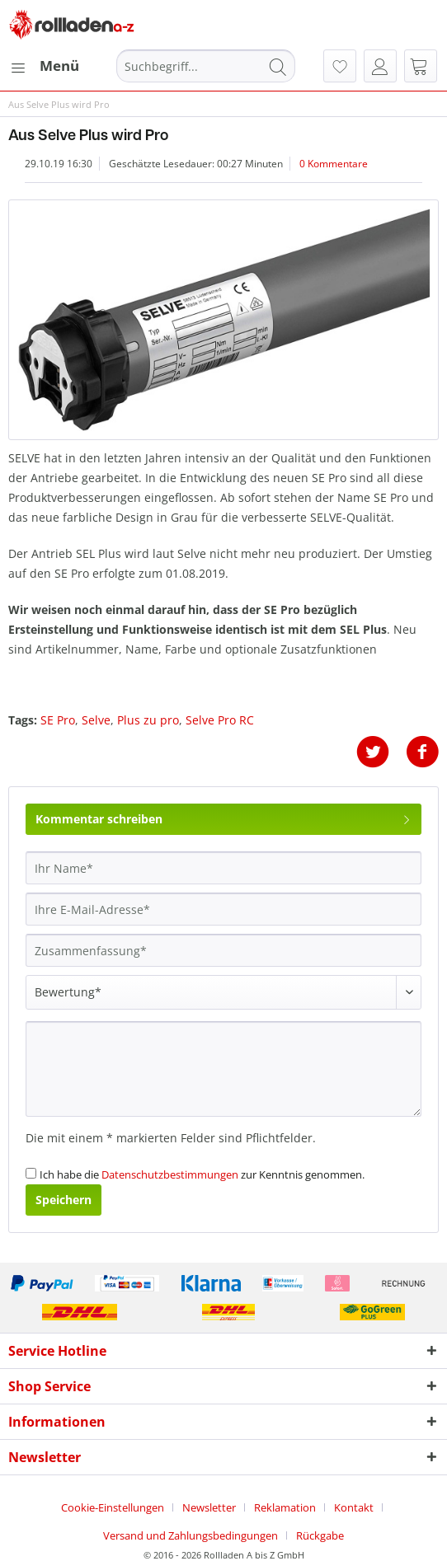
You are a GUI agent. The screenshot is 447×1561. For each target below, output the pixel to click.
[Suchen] (278, 65)
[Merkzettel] (339, 65)
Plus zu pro (148, 720)
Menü (44, 64)
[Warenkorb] (420, 65)
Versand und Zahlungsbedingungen (190, 1535)
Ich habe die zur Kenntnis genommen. (202, 1174)
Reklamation (285, 1507)
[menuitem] (43, 65)
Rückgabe (320, 1535)
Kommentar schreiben (223, 816)
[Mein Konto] (380, 65)
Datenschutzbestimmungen (169, 1174)
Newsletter (209, 1507)
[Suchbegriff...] (205, 65)
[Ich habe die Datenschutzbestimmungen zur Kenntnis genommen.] (31, 1173)
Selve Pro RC (220, 720)
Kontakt (354, 1507)
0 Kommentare (333, 164)
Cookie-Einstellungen (112, 1507)
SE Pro (57, 720)
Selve (96, 720)
